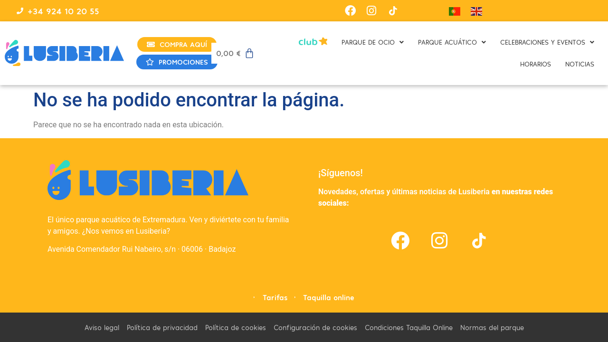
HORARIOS (535, 64)
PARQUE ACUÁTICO (452, 42)
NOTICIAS (579, 64)
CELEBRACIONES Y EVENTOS (547, 42)
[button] (372, 42)
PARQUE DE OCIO (373, 42)
